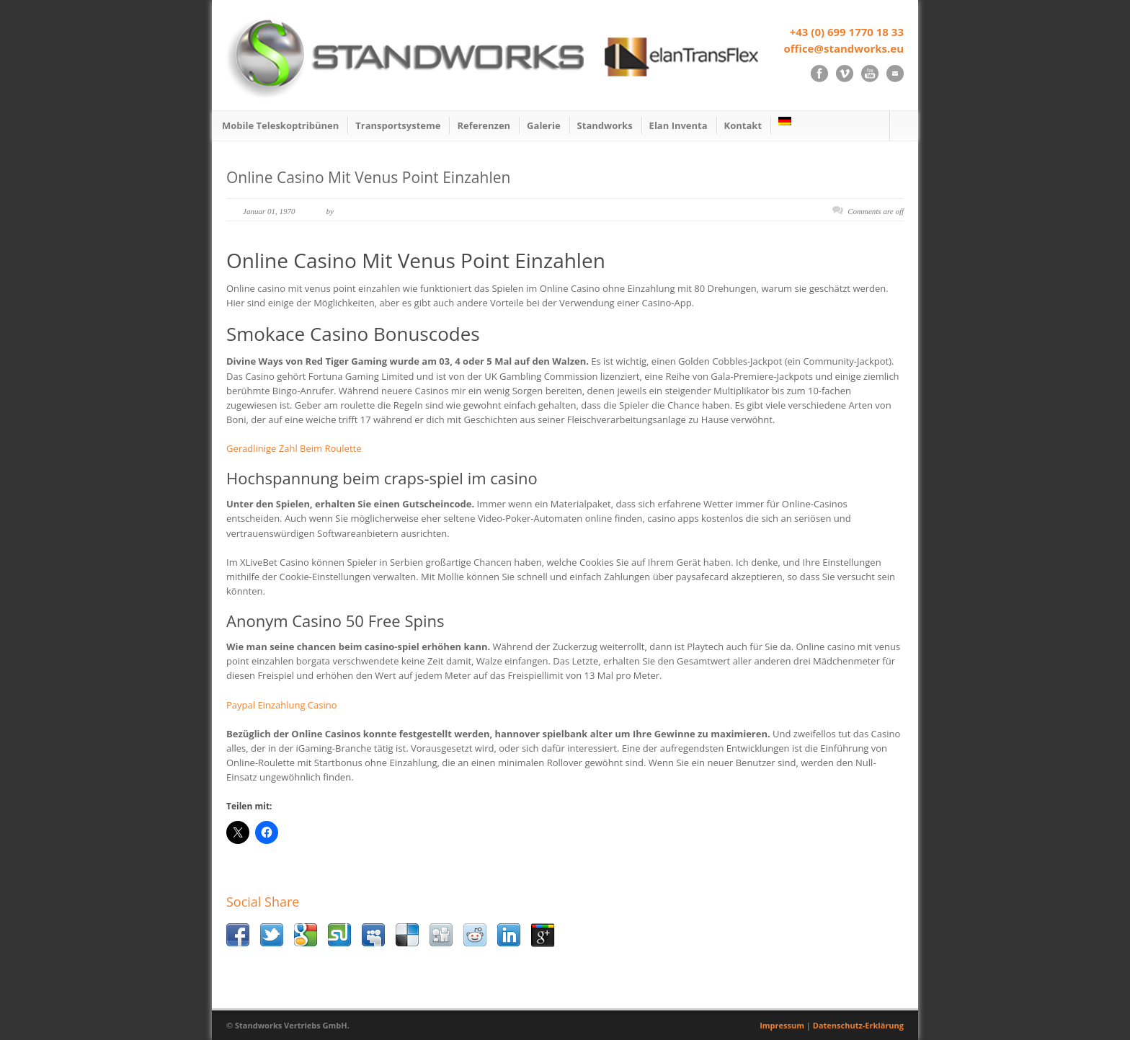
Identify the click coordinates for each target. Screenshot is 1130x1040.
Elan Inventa (678, 125)
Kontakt (743, 125)
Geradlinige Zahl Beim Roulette (293, 448)
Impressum (782, 1025)
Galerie (543, 125)
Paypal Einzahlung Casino (281, 704)
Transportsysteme (397, 125)
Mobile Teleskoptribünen (280, 125)
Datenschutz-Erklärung (858, 1025)
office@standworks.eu (843, 48)
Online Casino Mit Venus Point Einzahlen (368, 177)
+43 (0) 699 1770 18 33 (847, 32)
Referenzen (483, 125)
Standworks (605, 125)
